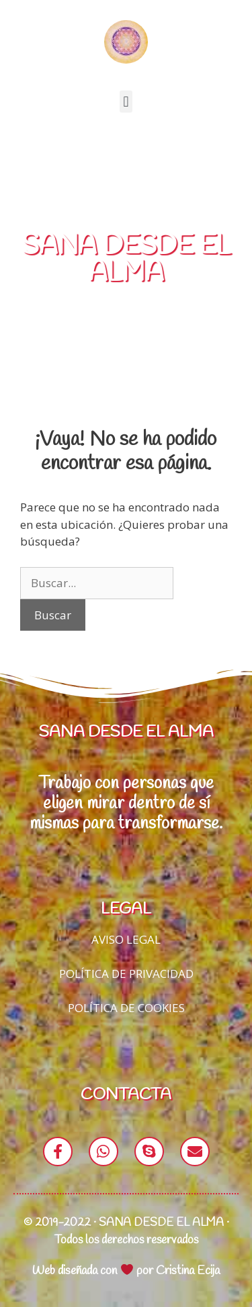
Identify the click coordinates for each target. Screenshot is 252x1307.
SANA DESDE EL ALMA (126, 260)
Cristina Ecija (188, 1271)
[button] (126, 101)
